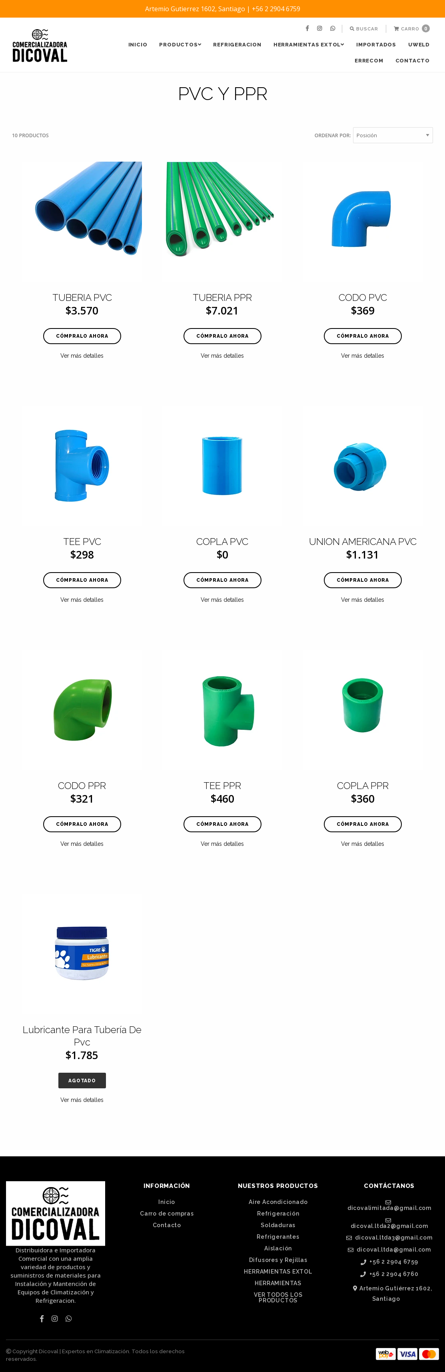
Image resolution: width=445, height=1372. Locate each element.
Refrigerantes (278, 1237)
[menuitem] (308, 29)
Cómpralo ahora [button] (82, 336)
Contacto (412, 61)
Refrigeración (278, 1213)
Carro (412, 28)
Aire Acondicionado (278, 1202)
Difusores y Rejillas (278, 1260)
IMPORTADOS (376, 45)
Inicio (138, 45)
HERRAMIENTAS (278, 1283)
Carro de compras (167, 1213)
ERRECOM (369, 61)
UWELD (419, 45)
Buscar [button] (364, 29)
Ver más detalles (82, 356)
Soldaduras (278, 1225)
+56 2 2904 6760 (389, 1274)
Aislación (278, 1248)
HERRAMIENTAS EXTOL (308, 45)
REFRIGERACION (237, 45)
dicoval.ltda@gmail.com (389, 1250)
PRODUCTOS (180, 45)
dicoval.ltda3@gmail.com (389, 1238)
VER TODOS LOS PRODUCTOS (278, 1297)
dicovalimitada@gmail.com (389, 1205)
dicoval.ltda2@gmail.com (389, 1223)
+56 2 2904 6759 (390, 1262)
